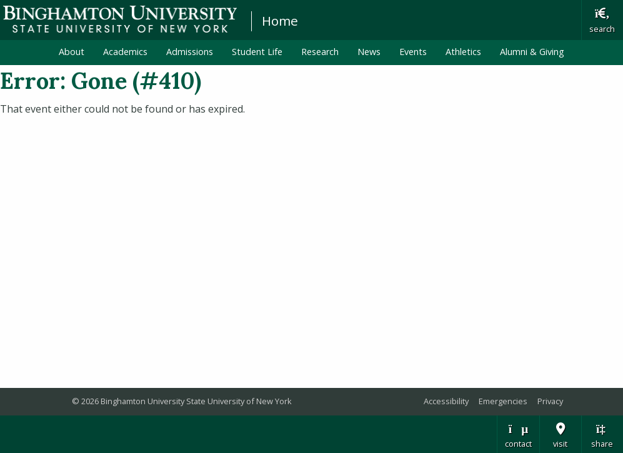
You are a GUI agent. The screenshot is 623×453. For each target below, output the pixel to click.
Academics (125, 52)
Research (320, 52)
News (369, 52)
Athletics (463, 52)
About (71, 52)
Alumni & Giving (532, 52)
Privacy (550, 401)
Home (280, 20)
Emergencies (503, 401)
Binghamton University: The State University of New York (120, 19)
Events (413, 52)
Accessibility (446, 401)
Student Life (257, 52)
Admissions (189, 52)
